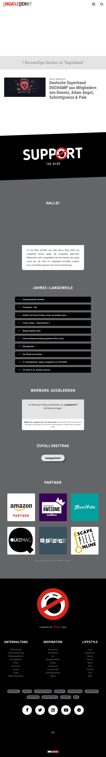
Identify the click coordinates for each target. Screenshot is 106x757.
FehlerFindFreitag (16, 652)
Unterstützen (43, 691)
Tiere (90, 672)
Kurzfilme (15, 666)
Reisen (90, 659)
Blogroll (14, 691)
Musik (90, 656)
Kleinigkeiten (16, 659)
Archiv (27, 691)
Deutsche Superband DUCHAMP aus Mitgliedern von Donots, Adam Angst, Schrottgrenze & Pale (72, 90)
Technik (90, 669)
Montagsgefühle (16, 656)
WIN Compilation (15, 676)
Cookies (66, 697)
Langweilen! (53, 458)
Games (16, 669)
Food (90, 649)
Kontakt (59, 691)
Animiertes (53, 649)
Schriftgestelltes (53, 672)
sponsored (92, 691)
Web (90, 676)
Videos (53, 676)
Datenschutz (50, 697)
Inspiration (52, 642)
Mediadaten (75, 691)
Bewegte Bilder (53, 659)
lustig (15, 672)
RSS (76, 697)
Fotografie (53, 666)
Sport (90, 662)
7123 (57, 627)
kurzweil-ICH (53, 669)
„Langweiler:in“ (71, 404)
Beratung (33, 697)
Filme (15, 662)
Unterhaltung (16, 642)
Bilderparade (16, 649)
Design (53, 662)
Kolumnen (90, 652)
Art (53, 656)
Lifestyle (90, 642)
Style (90, 666)
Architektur (53, 652)
